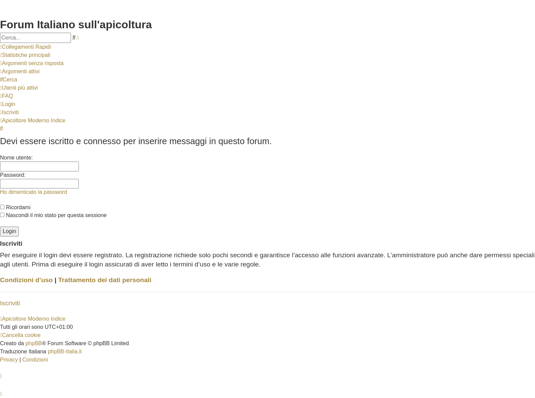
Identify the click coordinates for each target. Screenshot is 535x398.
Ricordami (15, 207)
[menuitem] (25, 55)
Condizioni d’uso (26, 280)
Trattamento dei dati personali (104, 280)
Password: (13, 175)
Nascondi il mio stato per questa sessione (53, 215)
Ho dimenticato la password (33, 192)
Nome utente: (16, 157)
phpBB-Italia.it (65, 351)
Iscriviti (10, 303)
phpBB (34, 343)
